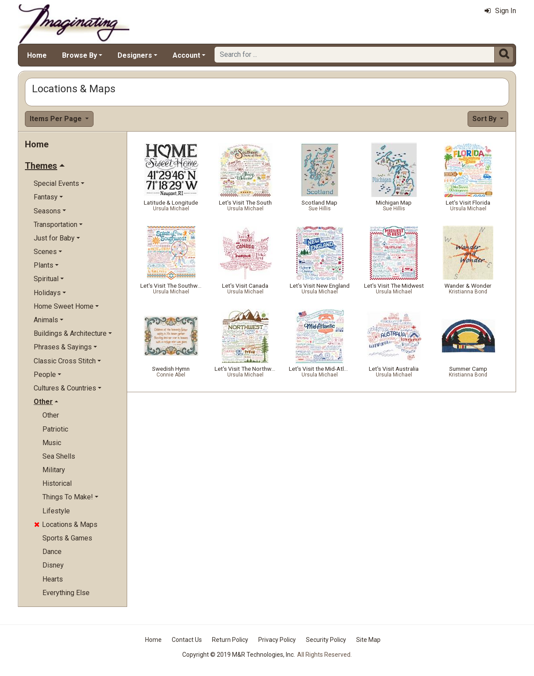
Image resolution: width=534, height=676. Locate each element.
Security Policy (326, 639)
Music (51, 443)
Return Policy (230, 639)
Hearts (52, 579)
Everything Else (66, 593)
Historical (57, 483)
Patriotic (55, 429)
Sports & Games (67, 538)
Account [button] (186, 55)
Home (37, 55)
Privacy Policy (277, 639)
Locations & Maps (65, 524)
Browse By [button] (79, 55)
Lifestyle (56, 511)
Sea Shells (58, 456)
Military (53, 470)
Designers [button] (135, 55)
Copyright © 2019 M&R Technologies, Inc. (238, 654)
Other (50, 415)
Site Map (368, 639)
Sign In (500, 11)
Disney (53, 565)
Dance (52, 551)
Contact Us (187, 639)
